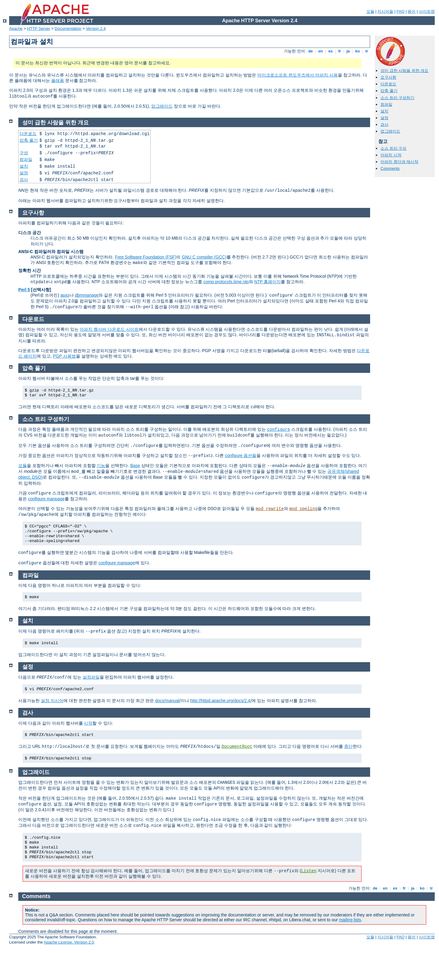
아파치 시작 (391, 155)
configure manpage (46, 498)
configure (278, 429)
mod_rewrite (270, 508)
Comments (390, 168)
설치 (384, 111)
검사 (384, 124)
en (320, 51)
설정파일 (91, 677)
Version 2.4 (96, 28)
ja (348, 51)
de (310, 51)
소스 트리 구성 (393, 148)
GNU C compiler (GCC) (204, 257)
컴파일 (386, 104)
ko (357, 51)
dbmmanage (86, 295)
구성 (24, 152)
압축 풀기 (389, 90)
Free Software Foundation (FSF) (146, 257)
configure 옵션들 (240, 455)
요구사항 (388, 77)
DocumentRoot (237, 746)
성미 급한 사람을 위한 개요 (404, 70)
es (330, 51)
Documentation (68, 28)
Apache (16, 28)
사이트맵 (427, 11)
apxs (65, 295)
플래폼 (57, 80)
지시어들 (385, 11)
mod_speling (303, 508)
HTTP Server (38, 28)
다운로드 (388, 84)
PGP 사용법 (64, 356)
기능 (101, 465)
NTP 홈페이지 (267, 281)
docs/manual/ (167, 700)
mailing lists (350, 919)
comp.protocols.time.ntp (226, 281)
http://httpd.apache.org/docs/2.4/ (221, 700)
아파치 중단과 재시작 (399, 161)
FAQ (401, 11)
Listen (308, 871)
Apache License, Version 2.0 (69, 942)
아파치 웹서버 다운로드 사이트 (109, 329)
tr (366, 51)
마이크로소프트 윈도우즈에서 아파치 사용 (297, 75)
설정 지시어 (52, 700)
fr (339, 51)
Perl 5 (24, 289)
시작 (88, 723)
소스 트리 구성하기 (397, 97)
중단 (348, 746)
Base (135, 465)
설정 (384, 118)
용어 (412, 11)
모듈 (370, 11)
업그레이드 (162, 106)
